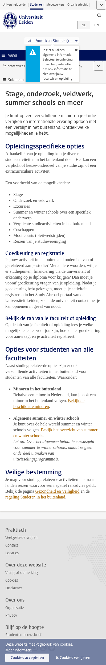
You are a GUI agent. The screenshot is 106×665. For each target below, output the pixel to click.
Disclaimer (13, 588)
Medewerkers (55, 5)
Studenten (36, 5)
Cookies (11, 580)
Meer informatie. (19, 650)
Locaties (12, 553)
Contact (11, 545)
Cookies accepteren (27, 657)
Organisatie (14, 607)
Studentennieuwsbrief (23, 634)
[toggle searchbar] (99, 15)
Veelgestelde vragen (21, 537)
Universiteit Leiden (15, 5)
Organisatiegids (77, 5)
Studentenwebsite (15, 66)
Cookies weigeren (75, 657)
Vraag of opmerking (21, 572)
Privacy (11, 615)
